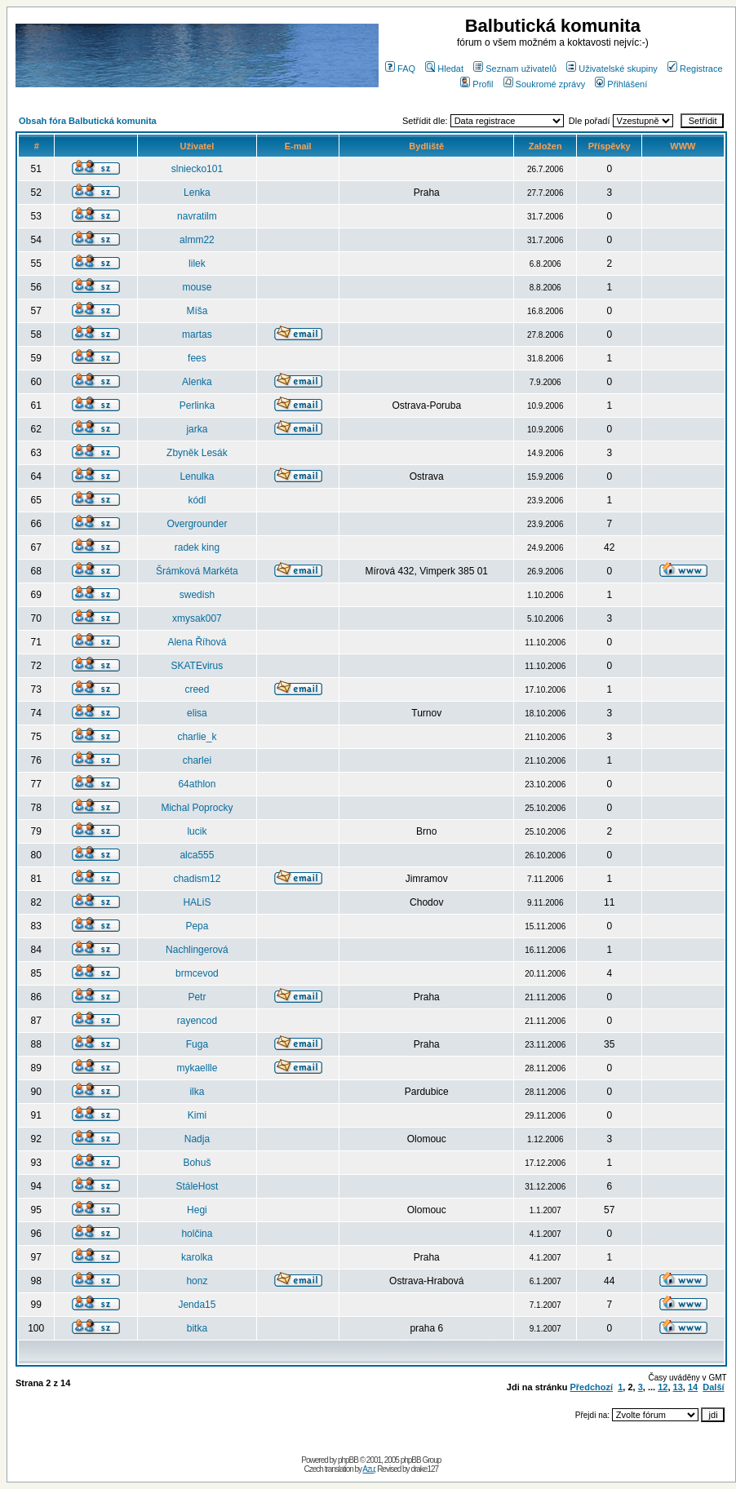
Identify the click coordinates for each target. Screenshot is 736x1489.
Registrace (695, 68)
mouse (196, 287)
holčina (196, 1233)
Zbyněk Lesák (197, 453)
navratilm (197, 216)
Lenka (197, 192)
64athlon (196, 784)
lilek (197, 263)
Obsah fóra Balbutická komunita (88, 121)
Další (713, 1387)
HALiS (197, 902)
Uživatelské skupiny (612, 68)
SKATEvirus (197, 665)
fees (197, 358)
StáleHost (196, 1186)
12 (662, 1387)
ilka (196, 1091)
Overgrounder (196, 524)
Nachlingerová (197, 949)
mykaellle (196, 1068)
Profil (476, 84)
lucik (196, 831)
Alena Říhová (196, 642)
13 (678, 1387)
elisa (197, 713)
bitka (197, 1328)
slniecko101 (197, 169)
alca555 (197, 855)
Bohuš (197, 1162)
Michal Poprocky (197, 807)
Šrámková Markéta (197, 571)
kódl (197, 500)
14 (693, 1387)
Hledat (444, 68)
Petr (197, 997)
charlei (197, 760)
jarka (196, 429)
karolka (197, 1257)
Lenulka (197, 476)
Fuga (197, 1044)
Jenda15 (196, 1304)
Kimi (197, 1115)
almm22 (197, 240)
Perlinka (197, 405)
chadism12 (196, 878)
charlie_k (196, 736)
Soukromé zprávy (544, 84)
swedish (197, 594)
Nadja (197, 1139)
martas (197, 334)
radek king (197, 547)
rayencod (197, 1020)
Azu (368, 1469)
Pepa (196, 926)
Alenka (197, 382)
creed (196, 689)
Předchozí (591, 1387)
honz (196, 1281)
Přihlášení (621, 84)
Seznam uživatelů (514, 68)
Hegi (197, 1210)
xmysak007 (197, 618)
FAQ (400, 68)
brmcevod (197, 973)
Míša (196, 311)
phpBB (348, 1460)
